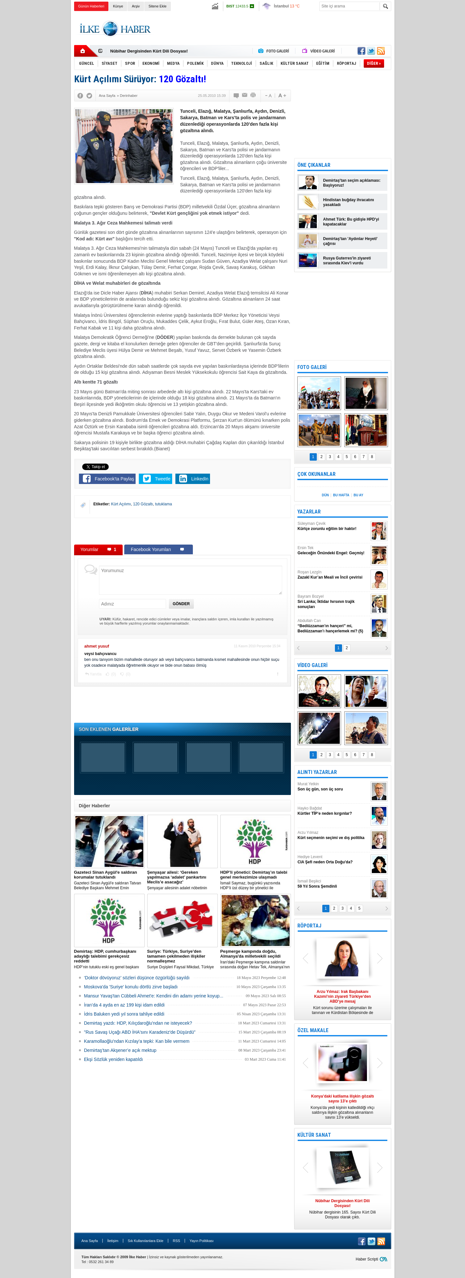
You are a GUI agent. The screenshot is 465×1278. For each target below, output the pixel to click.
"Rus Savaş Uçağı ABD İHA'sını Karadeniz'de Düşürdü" (139, 1032)
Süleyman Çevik (333, 526)
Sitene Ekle (158, 6)
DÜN (325, 495)
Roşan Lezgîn (333, 575)
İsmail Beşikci (333, 884)
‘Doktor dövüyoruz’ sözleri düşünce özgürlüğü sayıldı (137, 977)
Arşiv (135, 6)
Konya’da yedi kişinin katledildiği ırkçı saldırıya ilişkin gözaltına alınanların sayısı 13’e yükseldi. (342, 1107)
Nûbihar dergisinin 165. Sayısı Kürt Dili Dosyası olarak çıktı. (342, 1209)
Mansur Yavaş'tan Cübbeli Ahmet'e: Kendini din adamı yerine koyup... (154, 995)
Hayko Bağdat (333, 811)
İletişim (112, 1241)
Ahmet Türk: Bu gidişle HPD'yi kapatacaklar (351, 221)
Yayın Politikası (202, 1241)
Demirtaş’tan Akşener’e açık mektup (120, 1050)
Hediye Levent (333, 860)
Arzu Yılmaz (333, 835)
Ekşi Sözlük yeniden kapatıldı (113, 1059)
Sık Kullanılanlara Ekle (145, 1241)
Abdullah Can (333, 626)
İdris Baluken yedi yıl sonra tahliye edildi (124, 1014)
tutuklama (163, 504)
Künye (118, 6)
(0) (113, 674)
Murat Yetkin (333, 787)
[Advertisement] (423, 113)
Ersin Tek (333, 551)
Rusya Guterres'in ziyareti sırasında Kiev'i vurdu (347, 260)
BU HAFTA (341, 495)
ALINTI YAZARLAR (317, 772)
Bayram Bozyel (333, 601)
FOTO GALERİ (312, 367)
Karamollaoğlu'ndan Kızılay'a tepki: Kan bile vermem (137, 1041)
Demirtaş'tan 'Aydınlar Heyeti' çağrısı (350, 241)
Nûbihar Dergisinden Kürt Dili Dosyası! (149, 51)
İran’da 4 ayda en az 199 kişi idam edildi (124, 1004)
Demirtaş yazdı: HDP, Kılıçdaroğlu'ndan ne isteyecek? (138, 1023)
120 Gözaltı (143, 504)
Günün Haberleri (91, 6)
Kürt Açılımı (121, 504)
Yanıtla (95, 674)
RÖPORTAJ (309, 926)
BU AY (358, 495)
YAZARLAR (309, 512)
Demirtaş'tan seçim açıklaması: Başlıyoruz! (352, 183)
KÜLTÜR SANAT (314, 1135)
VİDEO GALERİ (312, 665)
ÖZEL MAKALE (312, 1030)
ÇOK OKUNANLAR (316, 474)
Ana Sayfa (90, 1241)
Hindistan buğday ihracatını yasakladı (348, 202)
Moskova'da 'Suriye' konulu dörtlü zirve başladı (131, 986)
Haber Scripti (367, 1259)
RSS (176, 1241)
